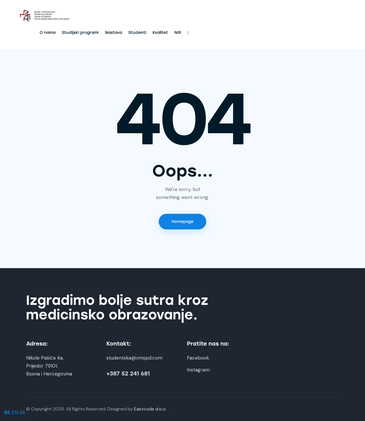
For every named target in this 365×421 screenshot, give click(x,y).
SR (22, 412)
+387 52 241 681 (128, 373)
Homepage (182, 221)
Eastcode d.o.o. (150, 409)
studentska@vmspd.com (134, 358)
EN (15, 412)
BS (7, 412)
